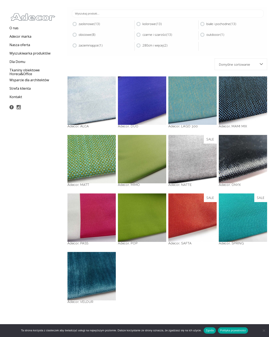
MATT (84, 185)
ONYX (236, 185)
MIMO (135, 185)
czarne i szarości (157, 34)
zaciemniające (91, 45)
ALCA (84, 126)
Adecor (73, 126)
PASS (84, 243)
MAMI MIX (239, 126)
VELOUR (87, 302)
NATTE (186, 185)
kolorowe (152, 24)
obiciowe (87, 34)
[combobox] (241, 64)
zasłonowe (89, 24)
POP (134, 243)
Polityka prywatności (233, 330)
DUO (134, 126)
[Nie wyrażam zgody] (264, 330)
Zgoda (210, 330)
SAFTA (186, 243)
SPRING (238, 243)
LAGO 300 (189, 126)
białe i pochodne (221, 24)
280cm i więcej (154, 45)
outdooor (215, 34)
